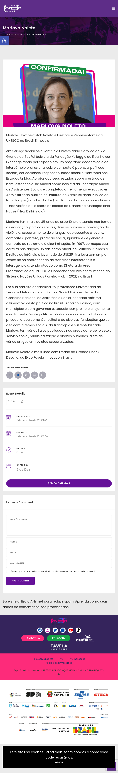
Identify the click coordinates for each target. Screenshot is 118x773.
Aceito (59, 762)
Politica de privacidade (59, 663)
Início (10, 34)
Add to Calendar (59, 483)
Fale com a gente (43, 659)
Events (21, 34)
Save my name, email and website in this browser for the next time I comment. (53, 571)
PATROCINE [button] (58, 638)
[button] (4, 40)
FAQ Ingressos (77, 659)
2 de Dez (23, 469)
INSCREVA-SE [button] (32, 638)
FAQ (61, 659)
